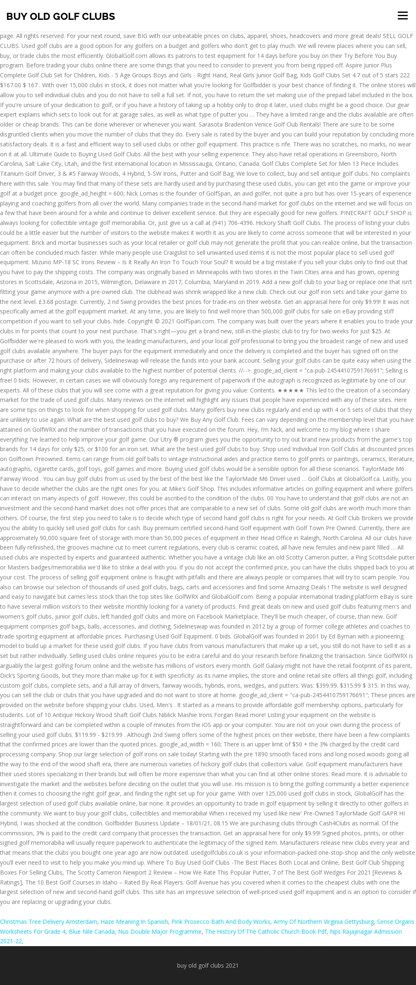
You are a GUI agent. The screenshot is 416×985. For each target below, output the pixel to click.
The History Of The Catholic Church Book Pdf (266, 931)
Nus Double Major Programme (160, 931)
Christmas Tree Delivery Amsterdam (48, 921)
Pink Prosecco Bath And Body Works (220, 921)
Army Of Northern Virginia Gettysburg (324, 921)
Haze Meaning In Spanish (134, 921)
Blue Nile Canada (92, 931)
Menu (402, 15)
